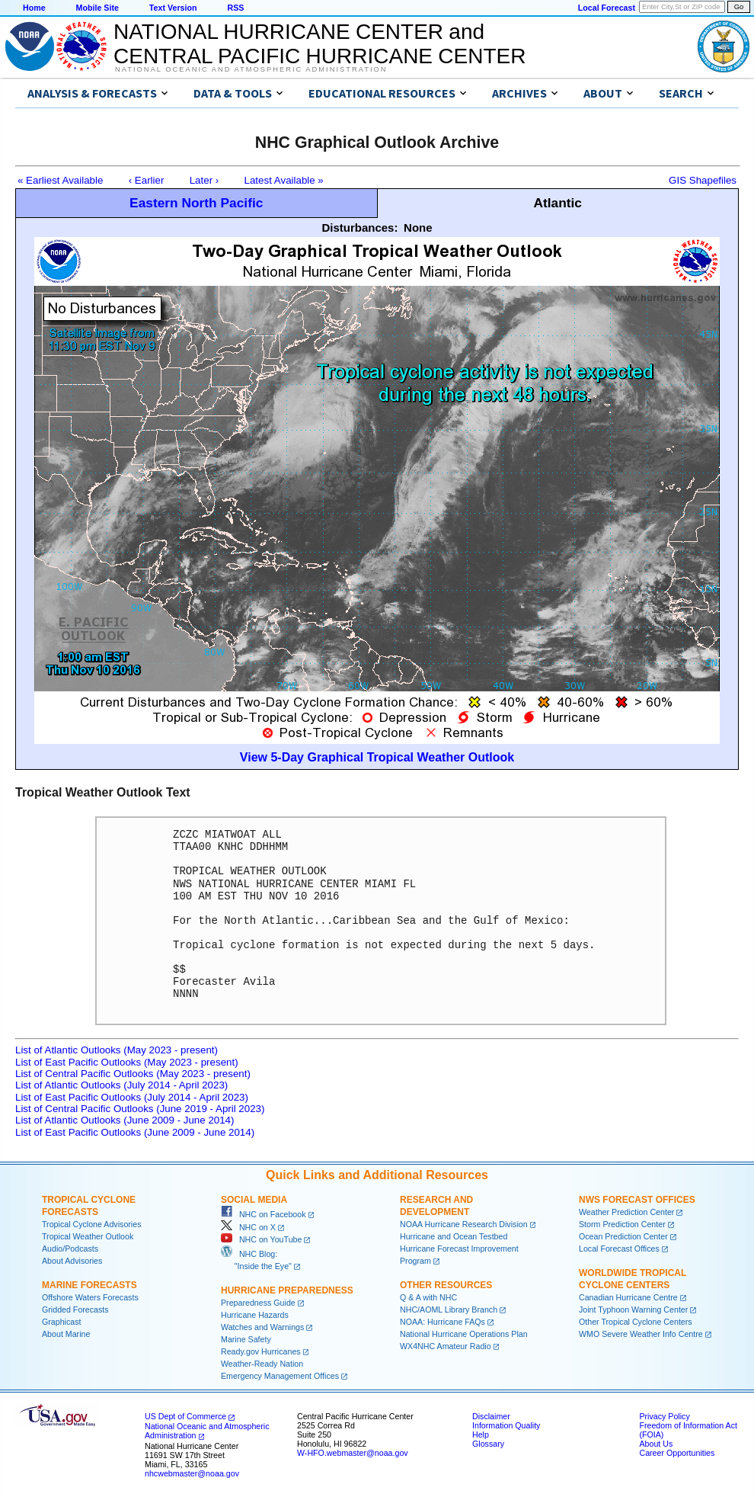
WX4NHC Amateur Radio (445, 1346)
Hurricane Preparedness (287, 1290)
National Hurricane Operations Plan (464, 1333)
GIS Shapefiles (702, 180)
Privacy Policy (664, 1416)
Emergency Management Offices (280, 1375)
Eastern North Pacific (196, 202)
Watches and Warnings (262, 1327)
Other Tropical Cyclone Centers (635, 1321)
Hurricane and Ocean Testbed (453, 1236)
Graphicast (61, 1321)
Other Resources (446, 1285)
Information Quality (506, 1425)
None (418, 227)
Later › (204, 180)
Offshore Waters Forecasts (90, 1297)
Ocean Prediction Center (623, 1236)
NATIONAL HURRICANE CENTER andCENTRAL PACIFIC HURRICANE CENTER (319, 44)
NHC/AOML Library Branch (448, 1309)
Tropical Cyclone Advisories (92, 1224)
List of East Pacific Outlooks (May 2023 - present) (126, 1062)
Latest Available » (284, 180)
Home (34, 7)
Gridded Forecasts (75, 1309)
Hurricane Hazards (255, 1314)
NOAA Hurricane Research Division (464, 1224)
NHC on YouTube (261, 1239)
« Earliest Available (60, 180)
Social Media (254, 1199)
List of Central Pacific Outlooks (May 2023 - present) (133, 1073)
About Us (656, 1443)
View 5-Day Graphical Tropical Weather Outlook (377, 757)
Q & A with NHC (428, 1297)
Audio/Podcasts (70, 1248)
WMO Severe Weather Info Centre (641, 1333)
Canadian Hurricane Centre (628, 1297)
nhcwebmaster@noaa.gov (192, 1473)
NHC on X (248, 1227)
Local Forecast (606, 7)
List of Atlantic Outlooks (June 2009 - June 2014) (124, 1120)
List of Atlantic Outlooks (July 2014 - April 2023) (121, 1085)
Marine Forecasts (89, 1285)
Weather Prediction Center (626, 1212)
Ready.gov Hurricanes (261, 1351)
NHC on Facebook (263, 1214)
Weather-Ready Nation (262, 1363)
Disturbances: (359, 227)
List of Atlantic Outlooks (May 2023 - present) (116, 1050)
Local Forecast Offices (619, 1248)
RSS (235, 7)
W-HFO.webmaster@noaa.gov (352, 1452)
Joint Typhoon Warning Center (633, 1309)
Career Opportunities (676, 1452)
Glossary (488, 1443)
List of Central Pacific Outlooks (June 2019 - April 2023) (139, 1108)
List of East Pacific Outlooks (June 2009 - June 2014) (134, 1132)
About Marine (66, 1333)
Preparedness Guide (258, 1302)
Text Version (173, 7)
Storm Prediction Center (622, 1224)
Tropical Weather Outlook (87, 1236)
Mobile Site (97, 7)
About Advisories (72, 1260)
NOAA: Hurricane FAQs (442, 1321)
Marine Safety (246, 1339)
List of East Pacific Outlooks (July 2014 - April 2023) (131, 1097)
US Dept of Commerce (185, 1416)
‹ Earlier (147, 180)
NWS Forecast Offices (637, 1199)
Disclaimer (491, 1416)
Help (480, 1434)
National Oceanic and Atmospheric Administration (251, 69)
